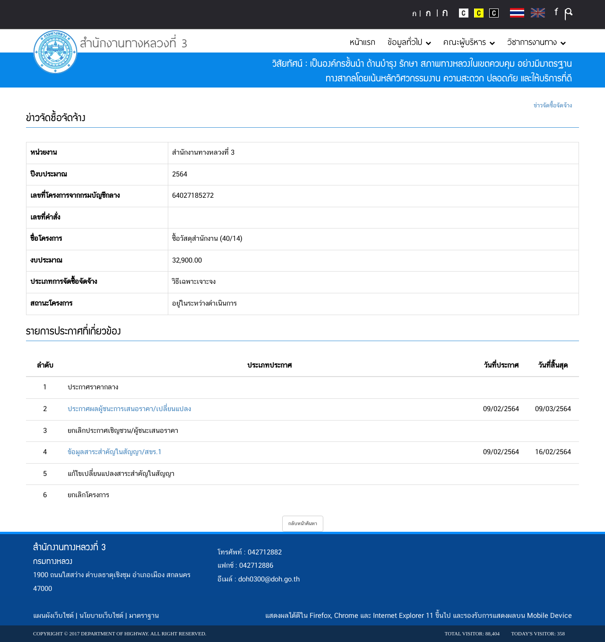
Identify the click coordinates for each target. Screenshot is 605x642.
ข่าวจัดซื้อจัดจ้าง (553, 105)
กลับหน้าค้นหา (302, 523)
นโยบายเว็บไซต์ (101, 616)
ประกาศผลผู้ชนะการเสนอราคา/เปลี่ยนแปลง (129, 409)
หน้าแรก (362, 41)
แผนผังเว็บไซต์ (53, 616)
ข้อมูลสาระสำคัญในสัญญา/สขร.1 (115, 452)
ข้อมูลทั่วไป (409, 41)
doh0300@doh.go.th (269, 579)
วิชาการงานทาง (536, 41)
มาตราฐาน (144, 616)
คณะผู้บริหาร (469, 41)
